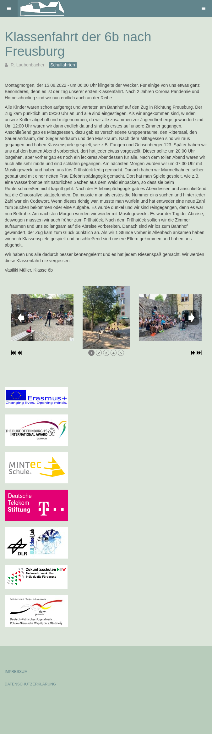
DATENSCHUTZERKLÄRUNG (30, 684)
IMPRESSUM (16, 671)
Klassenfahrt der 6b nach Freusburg (78, 44)
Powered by (33, 701)
